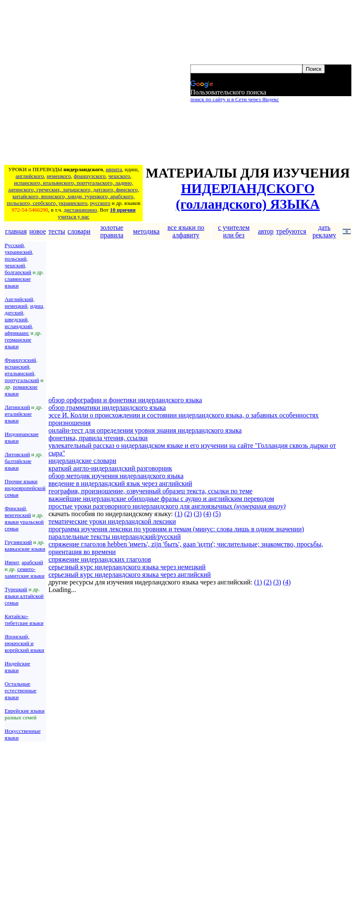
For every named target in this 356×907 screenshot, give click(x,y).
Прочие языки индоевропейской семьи (25, 488)
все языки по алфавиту (186, 231)
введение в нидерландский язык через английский (120, 483)
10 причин (123, 210)
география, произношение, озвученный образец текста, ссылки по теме (151, 491)
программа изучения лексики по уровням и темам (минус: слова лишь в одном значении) (176, 529)
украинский (18, 252)
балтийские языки (18, 464)
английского (30, 176)
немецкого (59, 176)
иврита (114, 169)
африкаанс (17, 333)
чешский (15, 265)
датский (14, 313)
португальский (22, 380)
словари (79, 231)
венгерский (18, 515)
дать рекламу (324, 231)
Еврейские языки (25, 711)
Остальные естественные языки (20, 690)
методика (146, 231)
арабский (32, 562)
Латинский (17, 407)
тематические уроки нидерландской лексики (112, 521)
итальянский (19, 373)
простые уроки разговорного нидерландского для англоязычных (167, 506)
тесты (57, 231)
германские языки (18, 343)
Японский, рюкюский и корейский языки (24, 643)
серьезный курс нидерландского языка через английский (130, 574)
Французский (20, 360)
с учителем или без (234, 231)
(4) (207, 513)
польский (16, 259)
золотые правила (111, 231)
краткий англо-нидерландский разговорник (110, 468)
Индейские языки (17, 666)
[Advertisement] (79, 84)
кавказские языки (25, 549)
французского (89, 176)
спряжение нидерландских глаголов (100, 559)
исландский (18, 326)
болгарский (18, 272)
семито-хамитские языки (24, 572)
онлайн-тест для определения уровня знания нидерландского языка (145, 430)
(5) (217, 513)
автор (266, 231)
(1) (179, 513)
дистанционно (80, 210)
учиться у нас (74, 216)
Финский (15, 508)
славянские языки (18, 282)
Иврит (12, 562)
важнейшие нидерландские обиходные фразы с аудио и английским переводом (161, 498)
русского (100, 203)
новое (37, 231)
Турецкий (16, 589)
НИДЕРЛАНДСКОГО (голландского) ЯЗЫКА (248, 196)
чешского (119, 176)
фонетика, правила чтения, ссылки (98, 437)
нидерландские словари (83, 460)
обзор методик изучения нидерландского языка (116, 475)
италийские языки (18, 417)
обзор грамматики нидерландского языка (107, 407)
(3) (198, 513)
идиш (36, 306)
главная (16, 231)
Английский (19, 299)
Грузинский (18, 542)
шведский (16, 319)
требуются (291, 231)
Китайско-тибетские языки (24, 619)
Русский (14, 245)
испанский (17, 366)
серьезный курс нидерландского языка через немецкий (127, 567)
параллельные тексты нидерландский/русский (115, 536)
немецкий (16, 306)
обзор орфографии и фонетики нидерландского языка (125, 400)
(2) (188, 513)
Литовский (17, 454)
